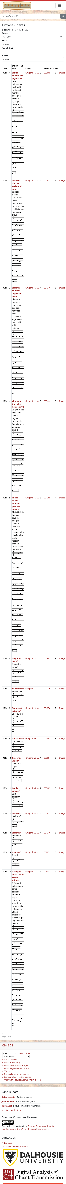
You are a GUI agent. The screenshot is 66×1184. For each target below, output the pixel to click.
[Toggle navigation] (59, 5)
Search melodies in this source (17, 1077)
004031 (47, 871)
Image (62, 72)
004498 (47, 738)
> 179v (27, 1053)
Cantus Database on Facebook (15, 1146)
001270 (47, 688)
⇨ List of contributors (11, 1110)
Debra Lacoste (8, 1097)
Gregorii (29, 72)
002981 (47, 658)
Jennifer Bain (8, 1101)
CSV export (9, 1071)
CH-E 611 (8, 1045)
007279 (47, 852)
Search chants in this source (16, 1074)
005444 (47, 401)
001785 (47, 497)
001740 (47, 287)
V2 (35, 758)
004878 (47, 708)
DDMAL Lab (7, 1105)
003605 (47, 72)
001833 (47, 180)
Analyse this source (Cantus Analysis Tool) (22, 1079)
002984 (47, 758)
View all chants (10, 1059)
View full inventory (12, 1062)
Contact (7, 1143)
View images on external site (16, 1068)
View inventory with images (16, 1065)
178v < (20, 1053)
